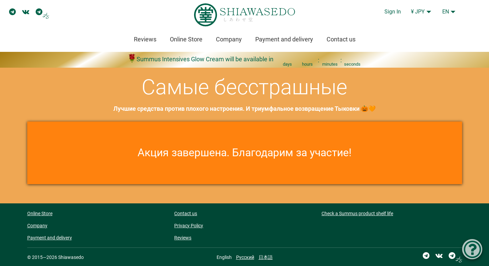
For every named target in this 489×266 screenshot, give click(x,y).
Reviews (145, 39)
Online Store (186, 39)
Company (229, 39)
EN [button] (445, 11)
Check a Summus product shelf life (357, 213)
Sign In (392, 11)
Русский (245, 257)
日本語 (266, 257)
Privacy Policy (188, 225)
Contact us (341, 39)
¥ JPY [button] (418, 11)
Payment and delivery (284, 39)
